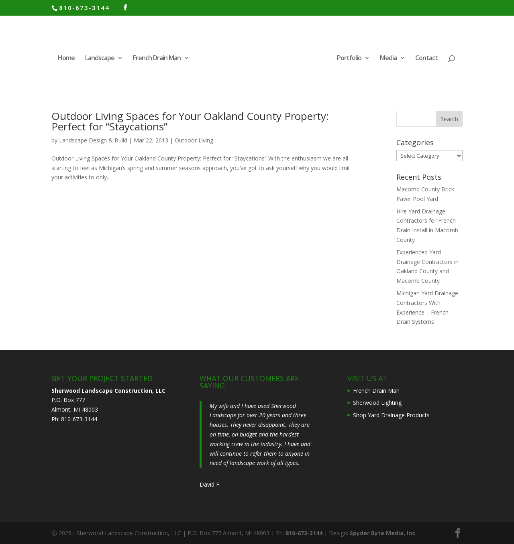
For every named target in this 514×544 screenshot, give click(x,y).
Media (388, 58)
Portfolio (349, 58)
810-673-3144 (84, 8)
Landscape (99, 58)
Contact (426, 58)
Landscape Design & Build (93, 140)
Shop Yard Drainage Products (391, 415)
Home (66, 58)
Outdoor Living (194, 140)
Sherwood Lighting (377, 402)
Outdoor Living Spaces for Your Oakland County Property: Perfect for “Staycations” (190, 121)
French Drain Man (157, 58)
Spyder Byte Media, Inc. (383, 533)
